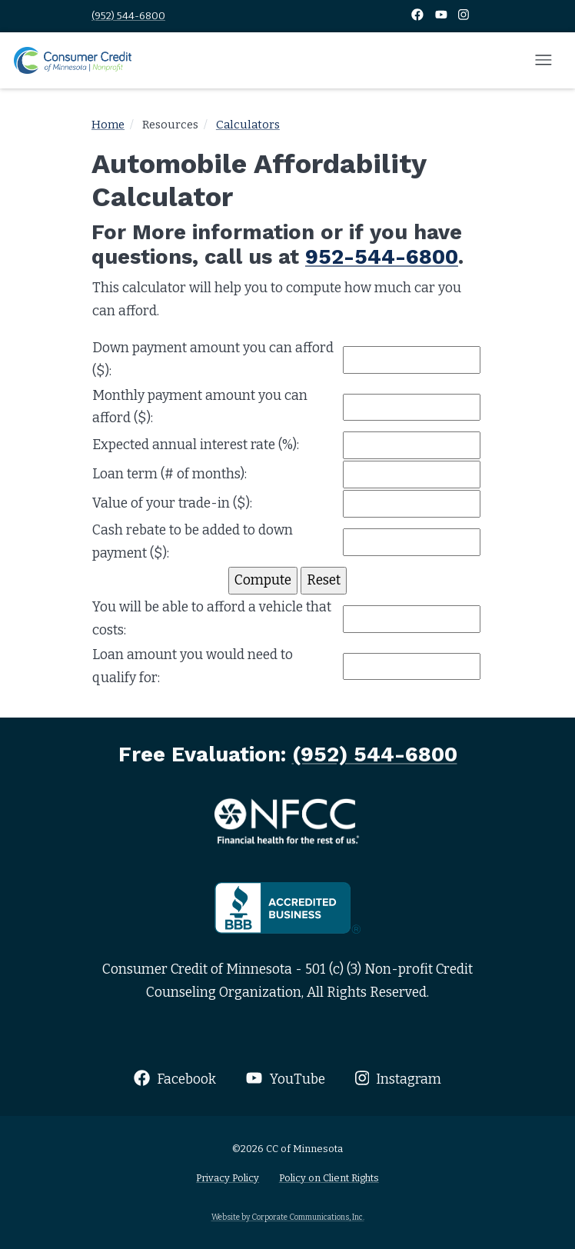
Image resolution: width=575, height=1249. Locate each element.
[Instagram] (463, 16)
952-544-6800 (381, 257)
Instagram (398, 1078)
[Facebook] (418, 16)
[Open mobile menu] (543, 60)
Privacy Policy (227, 1178)
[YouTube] (442, 16)
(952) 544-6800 (128, 16)
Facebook (175, 1078)
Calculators (248, 125)
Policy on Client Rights (329, 1178)
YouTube (285, 1078)
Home (108, 125)
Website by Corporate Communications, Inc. (287, 1217)
